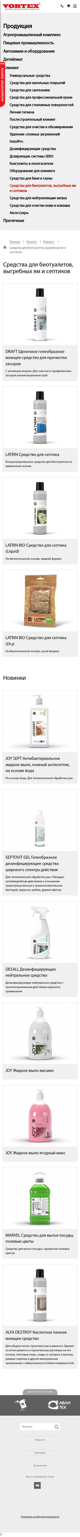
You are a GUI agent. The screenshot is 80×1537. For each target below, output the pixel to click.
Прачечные (13, 221)
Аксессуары (19, 213)
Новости (40, 1439)
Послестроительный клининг (32, 120)
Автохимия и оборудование (29, 51)
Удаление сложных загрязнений (35, 134)
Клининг (11, 68)
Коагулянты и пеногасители (31, 164)
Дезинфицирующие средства (33, 149)
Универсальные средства (30, 76)
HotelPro (16, 142)
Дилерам (40, 1452)
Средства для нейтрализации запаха (38, 198)
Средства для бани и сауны (31, 178)
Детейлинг (13, 60)
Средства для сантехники (30, 90)
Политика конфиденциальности (40, 1516)
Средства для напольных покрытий (37, 83)
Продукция (17, 27)
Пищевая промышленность (28, 43)
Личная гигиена (22, 112)
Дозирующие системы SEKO (31, 156)
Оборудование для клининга (32, 171)
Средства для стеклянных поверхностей (41, 105)
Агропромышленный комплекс (32, 35)
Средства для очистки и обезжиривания (41, 127)
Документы (40, 1465)
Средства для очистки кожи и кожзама (40, 206)
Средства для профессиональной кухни (41, 98)
